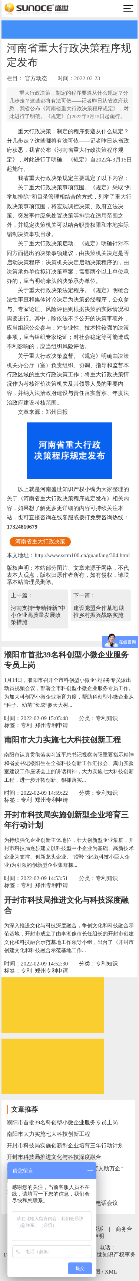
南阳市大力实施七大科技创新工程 (62, 739)
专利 (26, 725)
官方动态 (36, 78)
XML (111, 1272)
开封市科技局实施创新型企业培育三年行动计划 (65, 1145)
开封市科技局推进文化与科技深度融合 (54, 1157)
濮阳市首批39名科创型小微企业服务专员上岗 (62, 1122)
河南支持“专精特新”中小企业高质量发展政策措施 (38, 615)
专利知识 (107, 718)
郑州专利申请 (51, 725)
